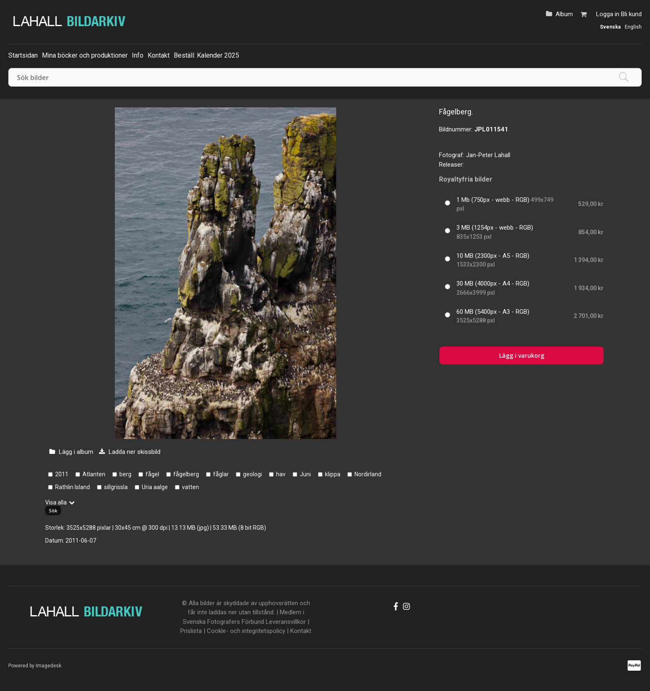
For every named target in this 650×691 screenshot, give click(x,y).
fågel (152, 474)
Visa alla (56, 502)
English (633, 27)
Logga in (607, 14)
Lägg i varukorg (521, 355)
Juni (305, 474)
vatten (190, 487)
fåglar (221, 474)
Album (564, 14)
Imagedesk (48, 666)
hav (281, 474)
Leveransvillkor (286, 622)
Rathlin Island (72, 487)
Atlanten (93, 474)
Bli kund (631, 14)
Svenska (610, 27)
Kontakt (159, 55)
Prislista (191, 631)
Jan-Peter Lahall (488, 155)
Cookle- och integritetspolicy (246, 631)
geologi (252, 474)
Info (137, 55)
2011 (61, 474)
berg (125, 474)
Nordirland (367, 474)
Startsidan (23, 55)
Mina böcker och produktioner (85, 55)
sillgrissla (116, 487)
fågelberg (186, 474)
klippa (332, 474)
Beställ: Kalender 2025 (206, 55)
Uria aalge (155, 487)
